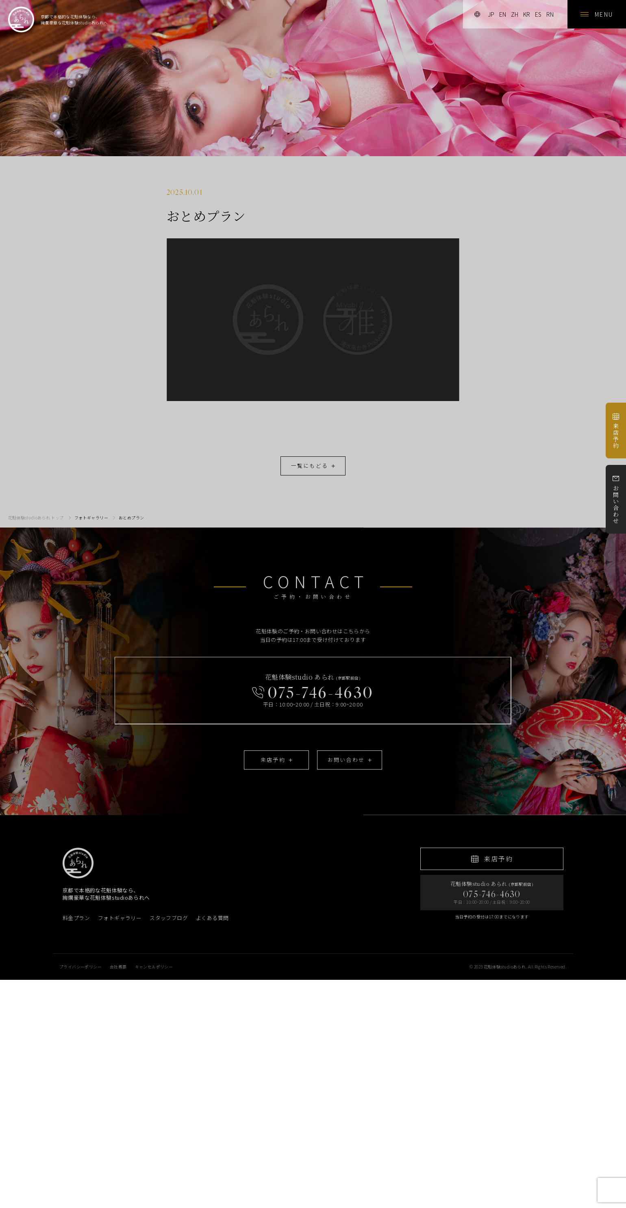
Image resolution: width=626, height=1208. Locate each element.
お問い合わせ (615, 500)
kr (526, 14)
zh (514, 14)
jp (491, 14)
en (502, 14)
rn (550, 14)
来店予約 (615, 430)
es (538, 14)
